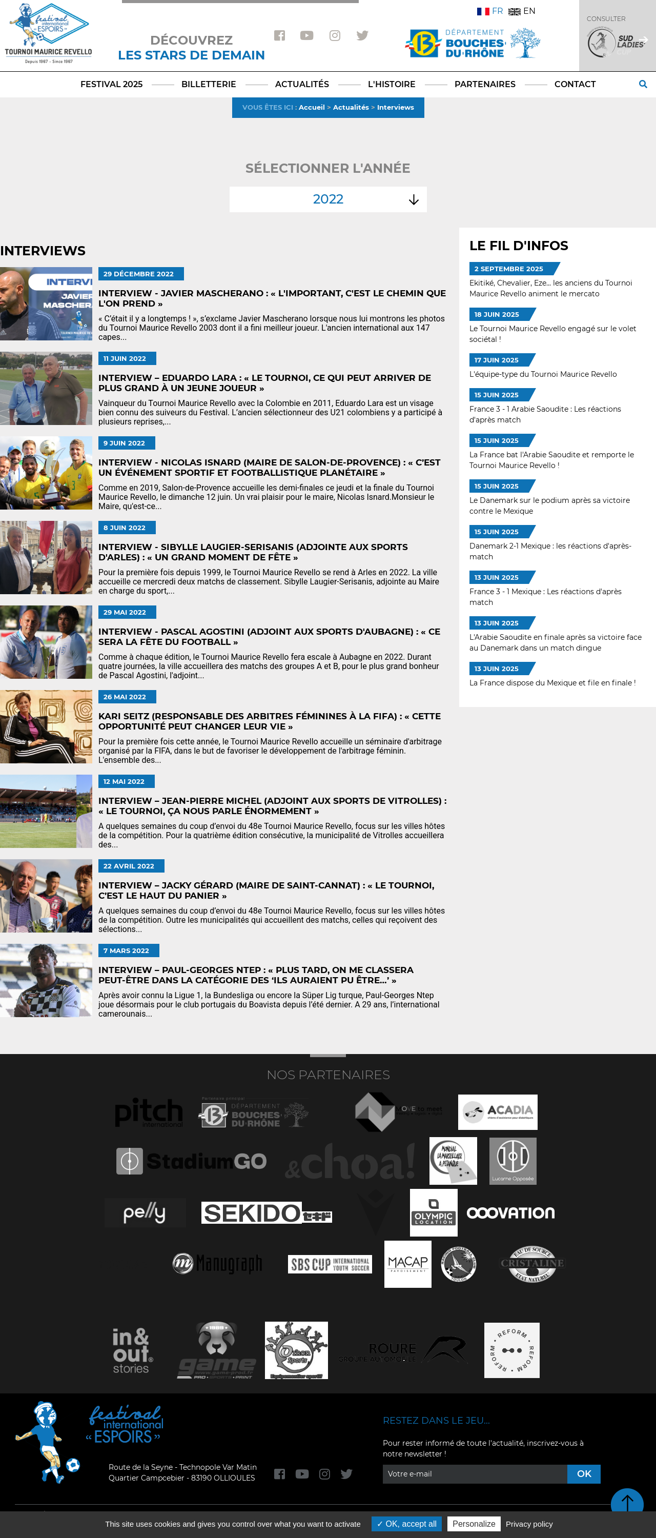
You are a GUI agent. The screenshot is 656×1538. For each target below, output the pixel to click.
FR (490, 11)
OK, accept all (407, 1524)
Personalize (474, 1524)
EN (522, 11)
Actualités (351, 107)
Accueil (312, 107)
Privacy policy (529, 1524)
